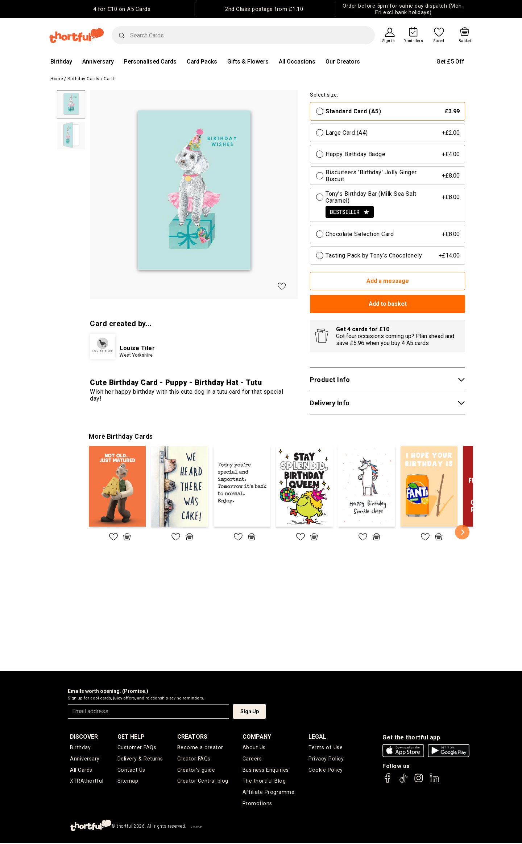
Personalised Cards (150, 61)
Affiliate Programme (268, 793)
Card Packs (202, 61)
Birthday (61, 61)
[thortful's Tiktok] (403, 781)
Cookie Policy (325, 770)
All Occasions (297, 61)
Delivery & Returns (140, 759)
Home (56, 78)
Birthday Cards (83, 78)
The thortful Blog (264, 781)
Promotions (257, 804)
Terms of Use (325, 748)
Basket (465, 41)
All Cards (81, 770)
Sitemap (128, 781)
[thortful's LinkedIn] (434, 781)
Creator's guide (196, 770)
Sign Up (249, 711)
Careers (252, 759)
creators (193, 736)
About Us (254, 748)
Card (109, 78)
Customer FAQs (137, 748)
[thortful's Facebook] (387, 781)
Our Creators (343, 61)
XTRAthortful (86, 781)
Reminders (413, 41)
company (257, 736)
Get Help (131, 736)
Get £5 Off (450, 61)
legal (318, 736)
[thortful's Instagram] (418, 781)
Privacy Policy (326, 759)
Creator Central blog (203, 781)
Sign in (388, 41)
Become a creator (200, 748)
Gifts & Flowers (248, 61)
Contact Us (131, 770)
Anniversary (98, 61)
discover (84, 736)
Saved (439, 41)
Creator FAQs (194, 759)
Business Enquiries (266, 770)
